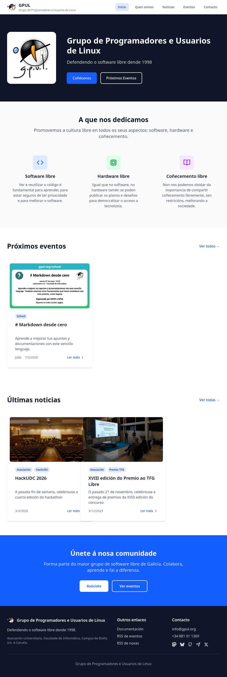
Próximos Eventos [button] (121, 78)
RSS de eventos (129, 636)
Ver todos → (209, 246)
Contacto (210, 7)
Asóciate (94, 586)
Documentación (130, 629)
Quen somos (144, 7)
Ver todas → (209, 399)
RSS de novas (128, 643)
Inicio (122, 7)
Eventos (189, 7)
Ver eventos (129, 586)
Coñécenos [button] (81, 78)
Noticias (168, 7)
